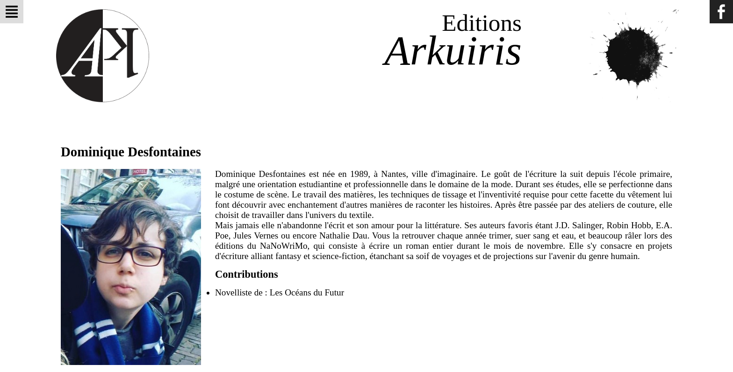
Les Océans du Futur (307, 292)
